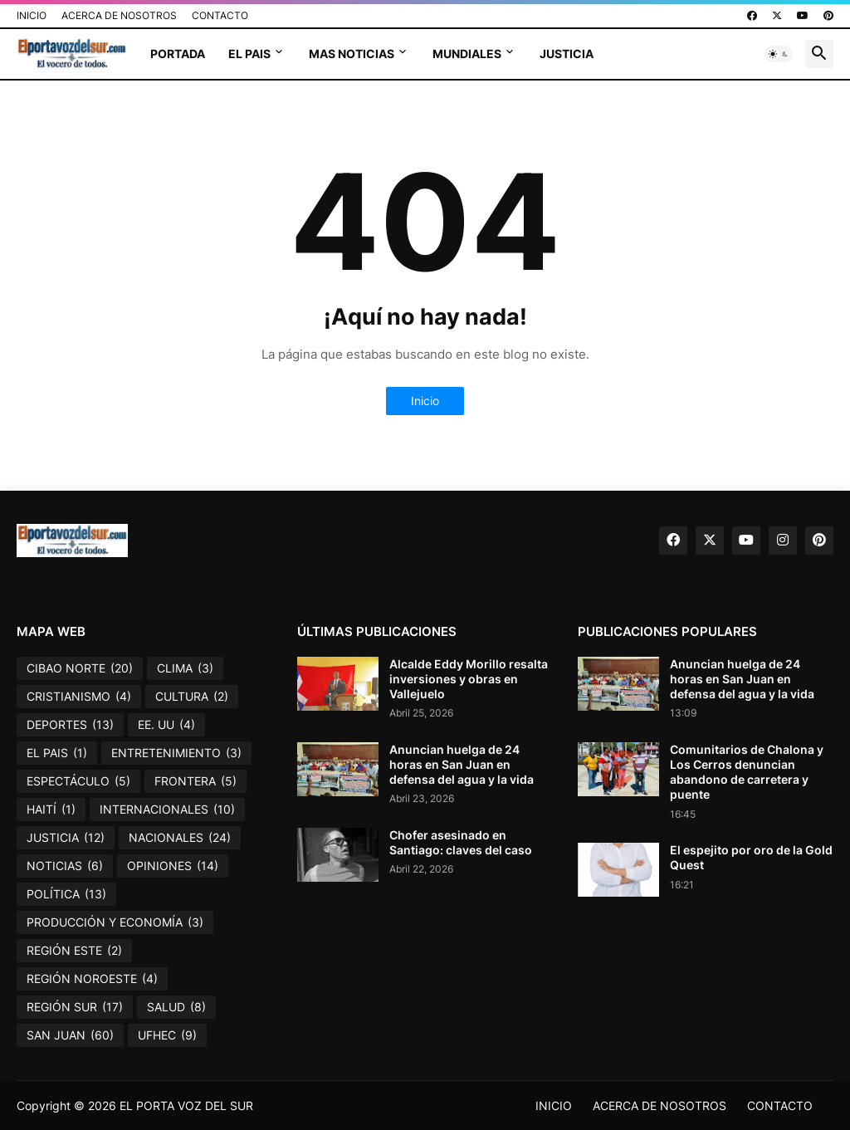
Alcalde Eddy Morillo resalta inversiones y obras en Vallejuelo (468, 679)
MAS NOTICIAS (351, 53)
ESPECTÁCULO (78, 781)
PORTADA (177, 53)
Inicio (425, 401)
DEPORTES (70, 725)
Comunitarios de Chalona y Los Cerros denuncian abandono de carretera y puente (746, 772)
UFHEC (167, 1035)
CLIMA (185, 668)
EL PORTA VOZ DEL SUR (186, 1105)
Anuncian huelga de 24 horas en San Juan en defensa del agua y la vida (461, 764)
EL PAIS (249, 53)
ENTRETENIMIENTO (176, 753)
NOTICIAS (65, 866)
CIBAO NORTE (80, 668)
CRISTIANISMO (79, 696)
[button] (779, 54)
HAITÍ (51, 809)
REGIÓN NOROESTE (92, 979)
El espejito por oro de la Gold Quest (751, 857)
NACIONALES (180, 837)
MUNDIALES (466, 53)
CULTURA (191, 696)
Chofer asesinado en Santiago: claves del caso (460, 842)
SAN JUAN (70, 1035)
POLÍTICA (66, 894)
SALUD (176, 1007)
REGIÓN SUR (75, 1007)
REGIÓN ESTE (74, 950)
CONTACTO (220, 15)
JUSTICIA (567, 53)
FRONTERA (195, 781)
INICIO (31, 15)
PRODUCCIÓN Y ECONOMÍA (115, 922)
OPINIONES (172, 866)
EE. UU (166, 725)
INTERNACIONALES (167, 809)
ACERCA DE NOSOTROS (119, 15)
